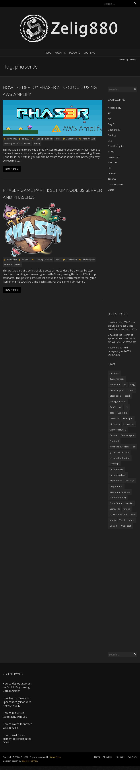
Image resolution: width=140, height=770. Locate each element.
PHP (110, 168)
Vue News (89, 52)
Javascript (48, 138)
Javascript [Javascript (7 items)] (114, 463)
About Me (60, 52)
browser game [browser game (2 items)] (117, 390)
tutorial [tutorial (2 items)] (127, 508)
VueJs (111, 189)
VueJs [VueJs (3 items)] (131, 520)
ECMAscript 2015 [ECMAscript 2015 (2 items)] (118, 429)
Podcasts (74, 52)
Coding (40, 138)
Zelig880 (25, 138)
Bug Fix (112, 124)
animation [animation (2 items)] (115, 384)
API (109, 113)
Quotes (112, 173)
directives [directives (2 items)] (115, 424)
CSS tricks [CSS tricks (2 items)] (122, 412)
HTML (111, 151)
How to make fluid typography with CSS (15, 714)
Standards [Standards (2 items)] (115, 508)
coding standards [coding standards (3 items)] (118, 401)
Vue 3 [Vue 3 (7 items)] (122, 520)
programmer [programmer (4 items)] (116, 486)
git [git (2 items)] (134, 446)
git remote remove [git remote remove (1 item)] (119, 452)
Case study (114, 129)
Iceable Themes (29, 760)
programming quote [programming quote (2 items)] (120, 491)
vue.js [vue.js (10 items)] (113, 520)
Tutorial (58, 138)
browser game (9, 143)
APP (110, 118)
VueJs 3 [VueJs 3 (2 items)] (113, 525)
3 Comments (71, 138)
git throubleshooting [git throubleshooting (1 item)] (120, 458)
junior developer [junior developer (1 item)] (118, 475)
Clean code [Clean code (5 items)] (115, 395)
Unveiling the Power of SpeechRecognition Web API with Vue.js (121, 338)
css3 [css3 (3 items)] (112, 412)
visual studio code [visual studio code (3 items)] (118, 514)
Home (48, 52)
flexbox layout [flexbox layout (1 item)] (128, 435)
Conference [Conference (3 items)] (116, 407)
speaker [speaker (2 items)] (129, 503)
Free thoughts (115, 146)
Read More (11, 169)
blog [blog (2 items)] (132, 384)
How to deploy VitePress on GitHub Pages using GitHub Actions (121, 325)
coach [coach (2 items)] (128, 395)
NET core (113, 162)
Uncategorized (116, 184)
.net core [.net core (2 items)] (114, 373)
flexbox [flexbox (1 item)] (113, 435)
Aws (93, 138)
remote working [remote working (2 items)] (118, 497)
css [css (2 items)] (126, 407)
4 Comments (71, 259)
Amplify (86, 138)
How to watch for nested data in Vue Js (17, 725)
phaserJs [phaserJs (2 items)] (130, 480)
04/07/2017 (11, 259)
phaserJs (37, 143)
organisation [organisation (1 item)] (116, 480)
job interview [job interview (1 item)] (116, 469)
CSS (110, 140)
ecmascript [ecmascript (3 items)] (128, 424)
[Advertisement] (122, 252)
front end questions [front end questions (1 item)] (119, 446)
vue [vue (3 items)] (133, 514)
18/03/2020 (11, 138)
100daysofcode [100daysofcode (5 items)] (117, 378)
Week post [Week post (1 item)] (126, 525)
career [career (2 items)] (131, 390)
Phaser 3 (28, 143)
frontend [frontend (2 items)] (114, 441)
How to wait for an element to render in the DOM (17, 738)
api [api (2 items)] (125, 384)
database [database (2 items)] (114, 418)
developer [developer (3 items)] (127, 418)
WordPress (55, 757)
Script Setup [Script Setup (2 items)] (116, 503)
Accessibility (114, 107)
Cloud (19, 143)
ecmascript (8, 264)
